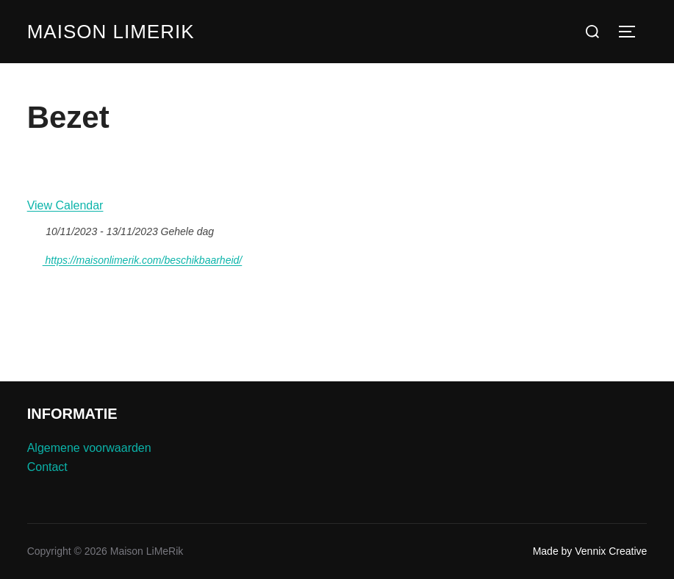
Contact (47, 467)
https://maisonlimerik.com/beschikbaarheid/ (135, 258)
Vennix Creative (611, 551)
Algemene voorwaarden (89, 448)
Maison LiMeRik (111, 32)
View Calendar (65, 205)
